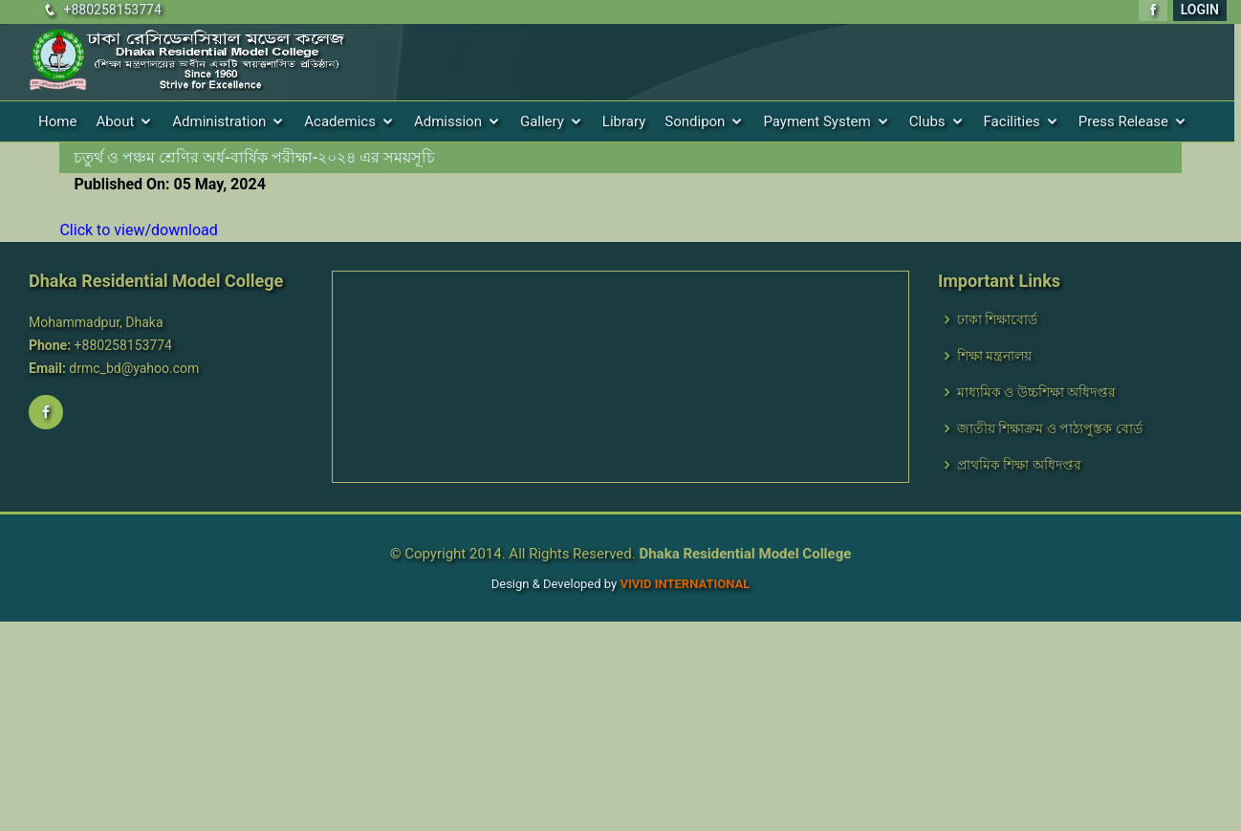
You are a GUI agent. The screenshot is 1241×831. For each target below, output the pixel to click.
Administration (219, 121)
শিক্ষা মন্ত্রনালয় (994, 355)
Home (57, 121)
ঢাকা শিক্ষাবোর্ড (997, 319)
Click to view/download (138, 230)
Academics (340, 121)
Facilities (1012, 121)
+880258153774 (112, 9)
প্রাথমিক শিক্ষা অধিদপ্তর (1019, 464)
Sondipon (694, 121)
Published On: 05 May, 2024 (169, 184)
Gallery (542, 121)
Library (623, 121)
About (115, 121)
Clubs (927, 121)
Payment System (816, 121)
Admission (448, 121)
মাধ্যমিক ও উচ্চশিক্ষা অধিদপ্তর (1036, 392)
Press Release (1123, 121)
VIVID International (685, 584)
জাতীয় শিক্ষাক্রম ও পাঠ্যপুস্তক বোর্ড (1050, 428)
